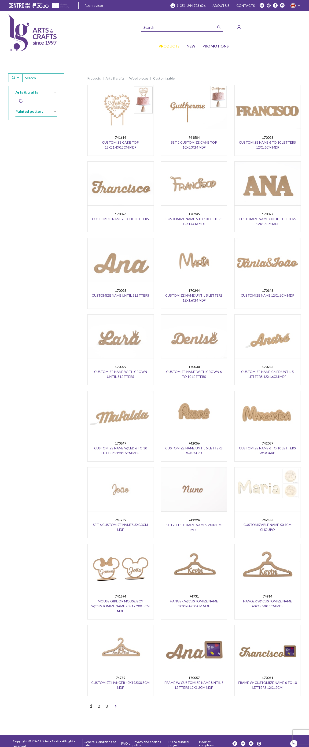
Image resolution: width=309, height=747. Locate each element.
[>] (115, 706)
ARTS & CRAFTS (115, 78)
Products (94, 78)
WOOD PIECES (138, 78)
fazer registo (94, 5)
